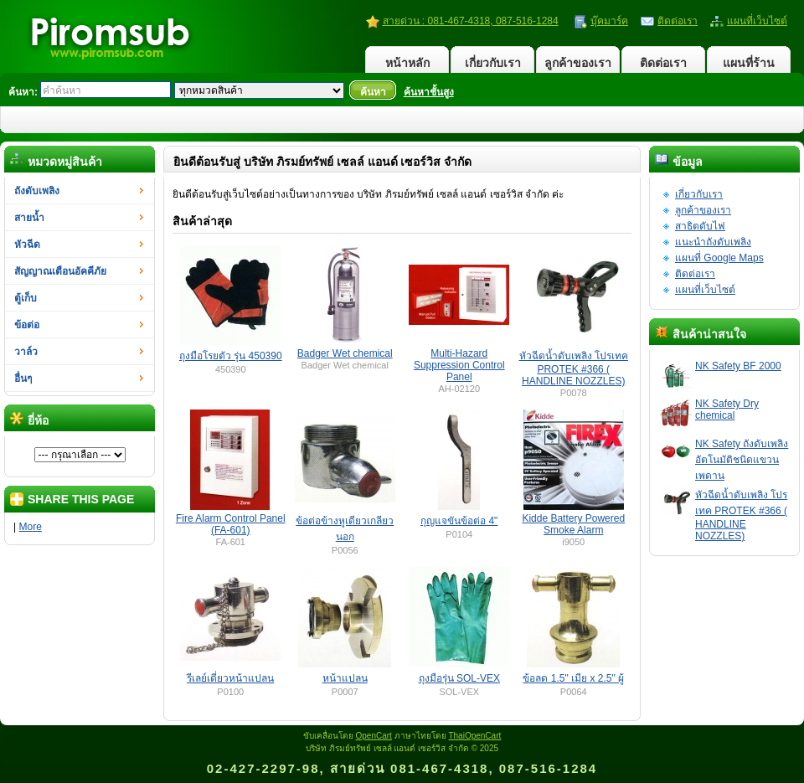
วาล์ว (26, 352)
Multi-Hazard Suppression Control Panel (459, 365)
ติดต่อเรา (677, 21)
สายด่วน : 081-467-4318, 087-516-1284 (471, 21)
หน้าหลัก (407, 63)
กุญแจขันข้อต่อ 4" (458, 521)
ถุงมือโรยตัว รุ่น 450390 (230, 356)
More (29, 527)
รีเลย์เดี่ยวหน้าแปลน (230, 678)
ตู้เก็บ (25, 298)
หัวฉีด (27, 244)
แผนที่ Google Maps (719, 258)
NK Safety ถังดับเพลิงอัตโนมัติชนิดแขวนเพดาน (741, 460)
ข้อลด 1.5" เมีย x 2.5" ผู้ (573, 678)
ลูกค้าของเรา (577, 63)
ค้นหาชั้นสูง (429, 92)
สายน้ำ (29, 218)
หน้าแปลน (345, 678)
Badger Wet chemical (345, 353)
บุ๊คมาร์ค (609, 21)
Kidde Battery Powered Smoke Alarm (573, 524)
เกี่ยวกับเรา (493, 63)
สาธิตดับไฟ (700, 226)
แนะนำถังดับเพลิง (713, 242)
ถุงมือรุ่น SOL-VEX (459, 678)
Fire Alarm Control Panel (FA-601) (231, 524)
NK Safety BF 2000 (738, 366)
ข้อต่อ (26, 325)
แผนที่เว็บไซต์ (757, 21)
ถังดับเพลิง (36, 191)
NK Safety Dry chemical (727, 409)
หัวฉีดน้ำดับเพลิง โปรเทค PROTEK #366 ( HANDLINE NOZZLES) (741, 515)
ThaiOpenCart (474, 735)
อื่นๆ (23, 378)
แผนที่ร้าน (749, 63)
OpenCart (374, 735)
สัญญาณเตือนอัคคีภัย (60, 271)
